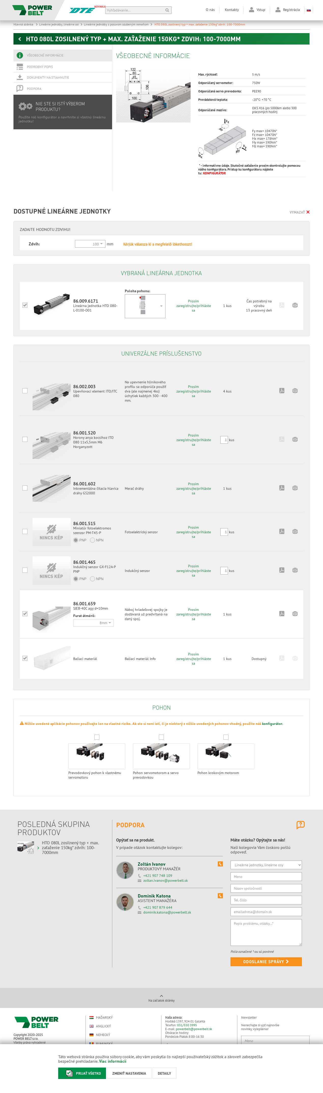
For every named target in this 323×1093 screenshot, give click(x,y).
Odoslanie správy (266, 961)
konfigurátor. (272, 723)
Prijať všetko (82, 1073)
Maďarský (101, 1017)
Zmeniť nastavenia (129, 1073)
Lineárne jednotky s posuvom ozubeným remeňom (118, 24)
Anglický (100, 1026)
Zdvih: (34, 243)
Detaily (164, 1073)
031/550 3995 (187, 1025)
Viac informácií (112, 1061)
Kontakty (232, 9)
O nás (210, 9)
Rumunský (101, 1044)
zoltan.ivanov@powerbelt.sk (165, 880)
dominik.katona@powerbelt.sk (167, 912)
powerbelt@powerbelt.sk (194, 1029)
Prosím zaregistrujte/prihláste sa (193, 306)
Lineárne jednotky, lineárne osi (61, 24)
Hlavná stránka (25, 24)
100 (96, 244)
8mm (103, 623)
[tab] (62, 55)
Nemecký (99, 1035)
